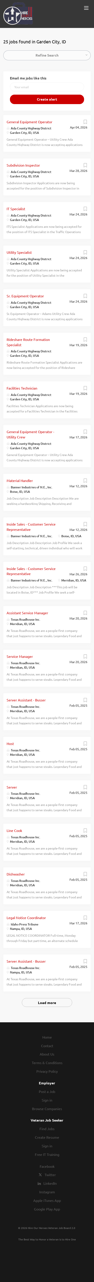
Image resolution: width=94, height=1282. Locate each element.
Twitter (50, 1174)
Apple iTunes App (47, 1200)
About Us (47, 1054)
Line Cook (14, 830)
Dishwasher (16, 874)
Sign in (47, 1100)
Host (10, 743)
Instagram (47, 1192)
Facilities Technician (22, 388)
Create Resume (47, 1137)
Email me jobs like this (28, 77)
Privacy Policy (47, 1071)
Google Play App (47, 1209)
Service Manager (20, 656)
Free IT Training (47, 1154)
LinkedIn (50, 1183)
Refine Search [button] (47, 55)
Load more (47, 1002)
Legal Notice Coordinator (26, 917)
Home (47, 1037)
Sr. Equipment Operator (25, 296)
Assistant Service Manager (27, 613)
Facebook (47, 1166)
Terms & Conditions (47, 1062)
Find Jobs (47, 1128)
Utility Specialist (19, 252)
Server (12, 787)
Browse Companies (47, 1108)
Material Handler (20, 480)
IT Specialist (16, 208)
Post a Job (47, 1091)
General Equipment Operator (29, 122)
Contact (47, 1045)
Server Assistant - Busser (26, 700)
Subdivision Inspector (23, 165)
